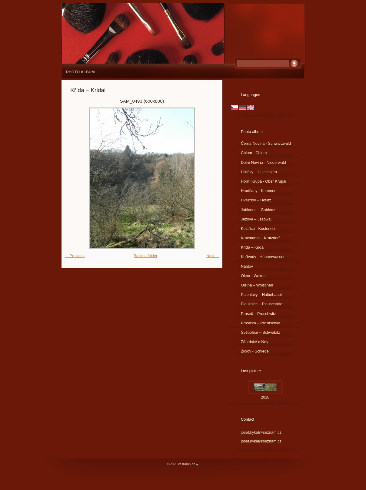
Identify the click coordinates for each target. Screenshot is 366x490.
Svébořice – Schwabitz (260, 332)
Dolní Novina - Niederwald (263, 162)
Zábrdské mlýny (254, 341)
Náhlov (247, 266)
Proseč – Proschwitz (258, 313)
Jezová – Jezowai (256, 219)
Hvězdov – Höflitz (256, 200)
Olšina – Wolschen (257, 285)
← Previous (75, 255)
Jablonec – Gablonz (258, 209)
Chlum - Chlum (254, 153)
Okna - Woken (253, 275)
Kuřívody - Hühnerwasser (262, 256)
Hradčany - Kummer (258, 190)
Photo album (80, 72)
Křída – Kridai (253, 247)
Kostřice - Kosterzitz (258, 228)
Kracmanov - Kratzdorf (260, 238)
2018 (265, 397)
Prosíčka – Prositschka (260, 323)
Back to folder (145, 255)
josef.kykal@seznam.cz (261, 441)
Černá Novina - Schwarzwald (266, 143)
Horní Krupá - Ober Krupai (263, 181)
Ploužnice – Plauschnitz (261, 304)
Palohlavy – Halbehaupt (261, 294)
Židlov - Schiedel (255, 351)
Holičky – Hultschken (259, 172)
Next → (212, 255)
